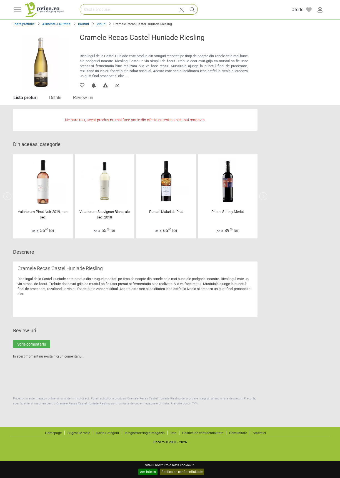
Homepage (53, 433)
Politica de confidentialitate (181, 472)
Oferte (297, 9)
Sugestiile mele (79, 433)
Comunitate (238, 433)
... (126, 76)
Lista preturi (25, 97)
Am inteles (148, 472)
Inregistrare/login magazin (145, 433)
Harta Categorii (107, 433)
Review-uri (83, 97)
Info (173, 433)
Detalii (55, 97)
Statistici (259, 433)
